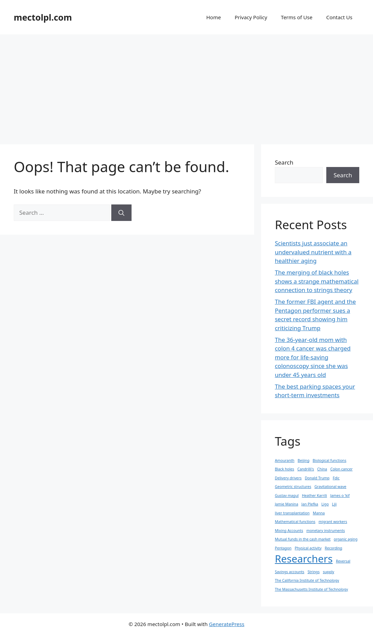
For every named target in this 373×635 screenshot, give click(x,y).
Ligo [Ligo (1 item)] (325, 504)
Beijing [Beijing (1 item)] (303, 460)
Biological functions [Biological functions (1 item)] (329, 460)
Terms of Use (297, 17)
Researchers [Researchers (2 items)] (303, 559)
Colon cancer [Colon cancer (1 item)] (341, 469)
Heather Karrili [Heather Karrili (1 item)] (314, 495)
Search (284, 162)
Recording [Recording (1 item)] (333, 548)
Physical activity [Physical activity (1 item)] (308, 548)
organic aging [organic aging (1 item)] (346, 539)
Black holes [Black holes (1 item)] (284, 469)
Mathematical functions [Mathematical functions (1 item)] (295, 521)
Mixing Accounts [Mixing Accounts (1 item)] (289, 530)
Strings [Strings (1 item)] (313, 571)
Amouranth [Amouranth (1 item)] (284, 460)
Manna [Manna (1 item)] (319, 513)
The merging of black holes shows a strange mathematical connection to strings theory (317, 281)
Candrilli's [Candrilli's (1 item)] (305, 469)
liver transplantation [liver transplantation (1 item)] (292, 513)
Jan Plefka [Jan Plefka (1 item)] (310, 504)
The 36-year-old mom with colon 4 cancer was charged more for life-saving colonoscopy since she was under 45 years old (313, 357)
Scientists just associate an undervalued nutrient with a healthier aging (313, 252)
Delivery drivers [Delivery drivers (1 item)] (288, 478)
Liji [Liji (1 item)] (334, 504)
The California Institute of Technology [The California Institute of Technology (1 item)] (307, 580)
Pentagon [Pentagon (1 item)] (283, 548)
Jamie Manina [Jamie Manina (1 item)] (286, 504)
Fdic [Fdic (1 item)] (336, 478)
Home (213, 17)
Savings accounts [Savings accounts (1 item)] (289, 571)
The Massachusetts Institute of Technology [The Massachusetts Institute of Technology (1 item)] (311, 589)
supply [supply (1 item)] (328, 571)
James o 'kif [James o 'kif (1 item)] (339, 495)
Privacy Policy (251, 17)
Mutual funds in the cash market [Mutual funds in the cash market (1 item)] (302, 539)
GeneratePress (226, 624)
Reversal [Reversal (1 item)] (343, 561)
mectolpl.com (43, 17)
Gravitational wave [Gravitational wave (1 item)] (330, 486)
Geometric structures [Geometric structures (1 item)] (293, 486)
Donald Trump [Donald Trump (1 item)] (317, 478)
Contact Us (339, 17)
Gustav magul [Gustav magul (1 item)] (286, 495)
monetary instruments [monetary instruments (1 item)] (325, 530)
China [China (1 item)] (322, 469)
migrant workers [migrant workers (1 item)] (333, 521)
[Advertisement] (186, 86)
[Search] (121, 212)
